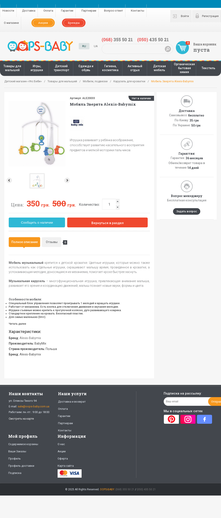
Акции (43, 23)
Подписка (14, 473)
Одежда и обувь (85, 68)
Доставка (28, 10)
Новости (8, 10)
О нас (61, 444)
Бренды (74, 23)
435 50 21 (153, 39)
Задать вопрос (186, 211)
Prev (9, 180)
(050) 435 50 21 (146, 489)
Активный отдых (135, 68)
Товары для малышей (12, 68)
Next (37, 180)
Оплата (48, 10)
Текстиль (208, 68)
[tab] (24, 242)
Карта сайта (66, 465)
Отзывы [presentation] (54, 242)
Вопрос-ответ (113, 10)
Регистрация (210, 16)
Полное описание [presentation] (24, 242)
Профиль (14, 458)
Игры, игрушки (37, 68)
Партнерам (88, 10)
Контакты (137, 10)
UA (96, 46)
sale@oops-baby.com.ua (33, 406)
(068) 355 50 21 (124, 489)
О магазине (11, 22)
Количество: (89, 204)
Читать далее (17, 323)
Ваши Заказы (17, 451)
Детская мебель (159, 68)
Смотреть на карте (21, 418)
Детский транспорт (61, 68)
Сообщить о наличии (37, 222)
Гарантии (67, 10)
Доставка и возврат (72, 401)
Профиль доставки (21, 465)
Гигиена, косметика (110, 68)
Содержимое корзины (23, 444)
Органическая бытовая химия (184, 68)
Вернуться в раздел (107, 223)
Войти (185, 16)
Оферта (63, 458)
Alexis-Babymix (30, 338)
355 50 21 (117, 39)
